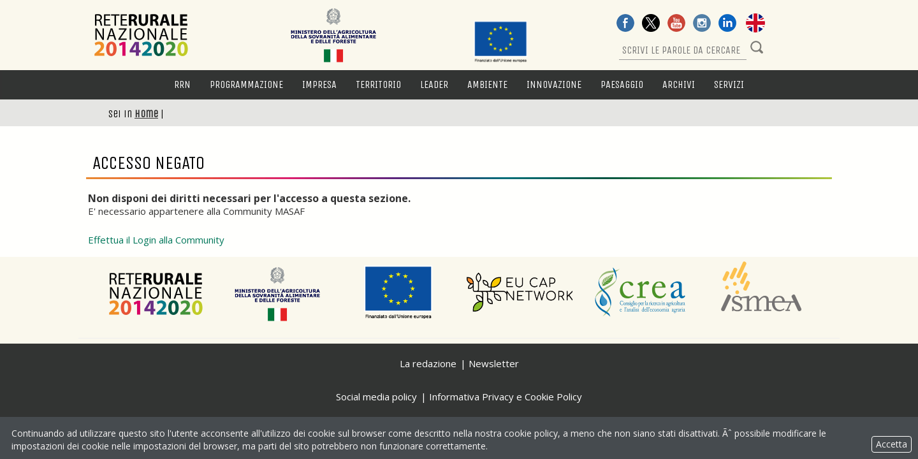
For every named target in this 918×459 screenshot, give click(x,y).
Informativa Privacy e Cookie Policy (505, 396)
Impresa (319, 84)
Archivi (678, 84)
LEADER (434, 84)
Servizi (729, 84)
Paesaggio (622, 84)
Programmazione (246, 84)
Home (146, 114)
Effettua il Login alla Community (156, 239)
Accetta (891, 444)
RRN (182, 84)
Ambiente (487, 84)
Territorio (378, 84)
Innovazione (554, 84)
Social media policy (376, 396)
